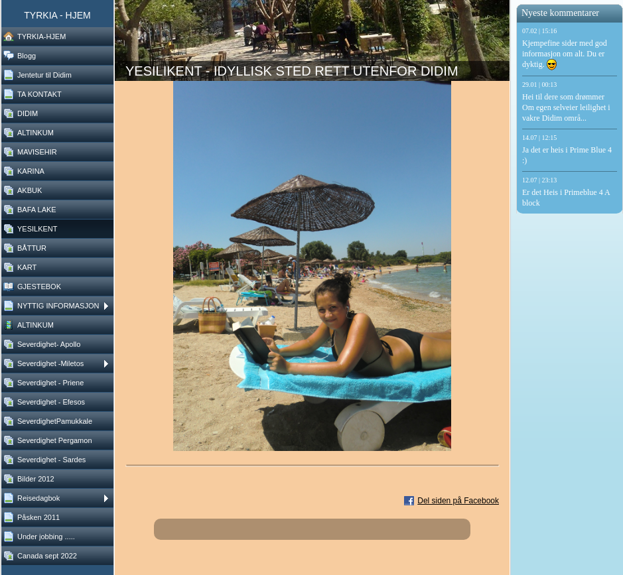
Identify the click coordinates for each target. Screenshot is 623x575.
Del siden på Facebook (458, 500)
